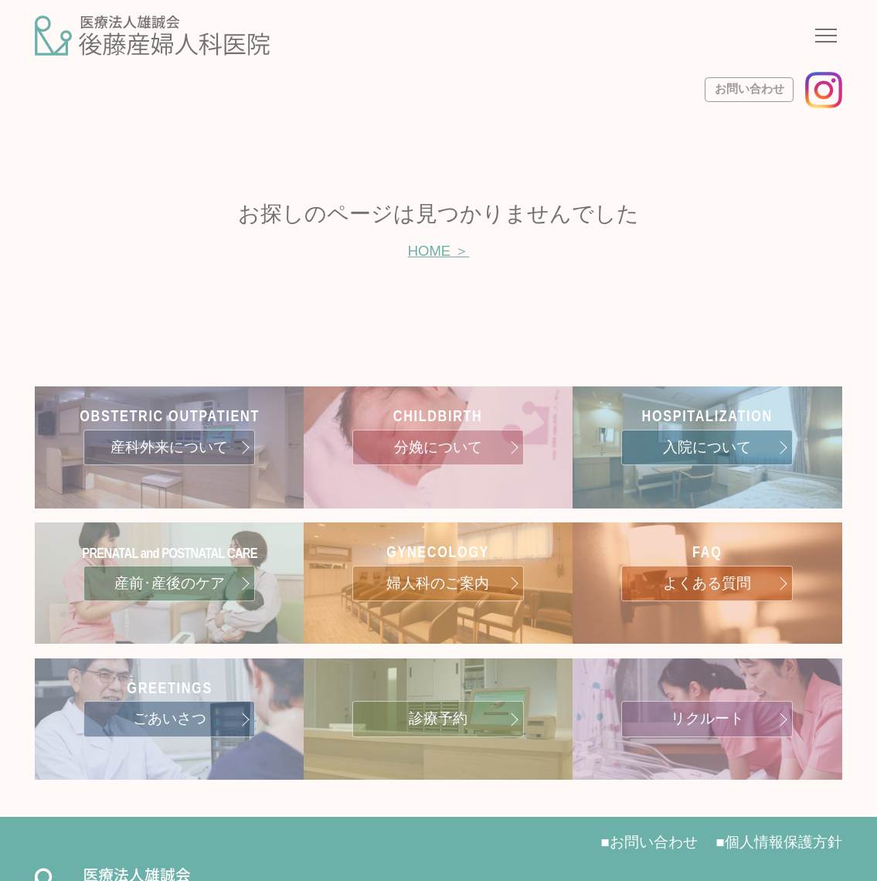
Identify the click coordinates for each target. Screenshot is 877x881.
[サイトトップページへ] (152, 35)
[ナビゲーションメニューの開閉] (826, 38)
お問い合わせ (749, 89)
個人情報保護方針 (783, 842)
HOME (429, 251)
